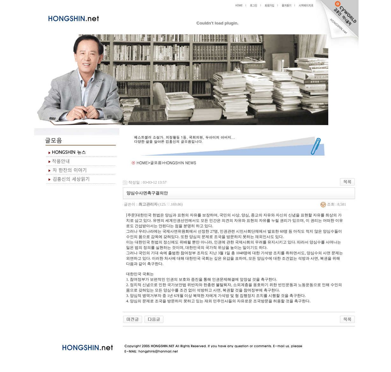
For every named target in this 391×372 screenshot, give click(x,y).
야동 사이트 (129, 334)
